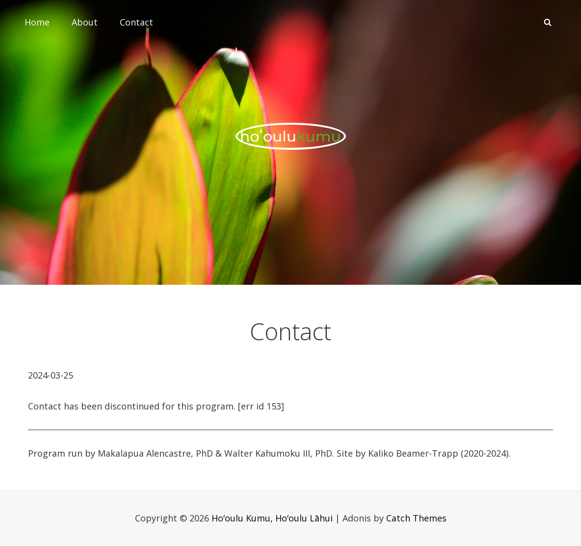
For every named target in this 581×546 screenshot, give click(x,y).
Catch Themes (416, 518)
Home (37, 22)
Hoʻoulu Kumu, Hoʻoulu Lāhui (272, 518)
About (85, 22)
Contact (136, 22)
